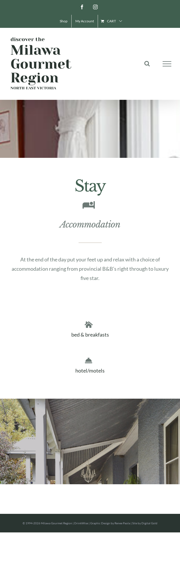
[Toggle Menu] (167, 63)
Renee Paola (122, 523)
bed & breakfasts (90, 334)
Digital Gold (149, 523)
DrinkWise (81, 523)
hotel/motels (90, 370)
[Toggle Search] (147, 63)
